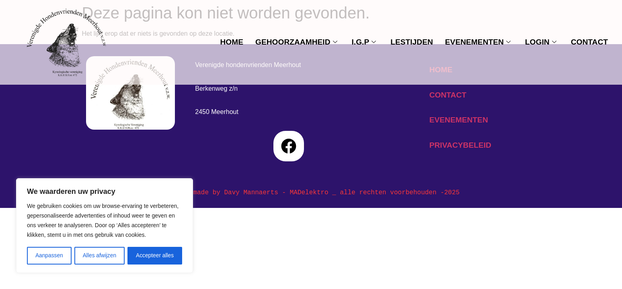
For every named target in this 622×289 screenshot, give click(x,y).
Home (231, 42)
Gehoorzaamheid (296, 42)
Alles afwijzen (99, 255)
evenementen (478, 42)
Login (540, 42)
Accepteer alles (154, 255)
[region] (104, 226)
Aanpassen (49, 255)
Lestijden (411, 42)
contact (589, 42)
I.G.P (364, 42)
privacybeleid (460, 145)
